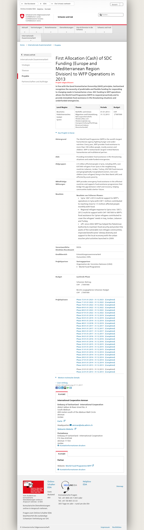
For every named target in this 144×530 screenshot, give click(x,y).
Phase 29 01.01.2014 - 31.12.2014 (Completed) (95, 355)
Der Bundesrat (30, 4)
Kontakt (60, 394)
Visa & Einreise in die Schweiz (85, 29)
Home (22, 45)
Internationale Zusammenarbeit (30, 38)
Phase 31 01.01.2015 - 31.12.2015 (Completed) (95, 349)
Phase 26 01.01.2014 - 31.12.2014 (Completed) (95, 362)
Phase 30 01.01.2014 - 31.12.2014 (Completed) (95, 352)
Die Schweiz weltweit (62, 4)
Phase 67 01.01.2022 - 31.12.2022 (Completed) (95, 313)
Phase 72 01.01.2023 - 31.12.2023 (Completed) (95, 300)
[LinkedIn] (62, 387)
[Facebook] (57, 387)
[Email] (70, 387)
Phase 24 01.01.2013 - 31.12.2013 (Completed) (95, 365)
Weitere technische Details (68, 378)
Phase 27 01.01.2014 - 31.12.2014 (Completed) (95, 360)
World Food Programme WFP (80, 466)
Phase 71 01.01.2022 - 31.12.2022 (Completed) (95, 302)
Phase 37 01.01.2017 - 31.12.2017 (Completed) (95, 334)
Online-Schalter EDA (51, 484)
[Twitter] (59, 387)
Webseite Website (66, 429)
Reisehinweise (51, 29)
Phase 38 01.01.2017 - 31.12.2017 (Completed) (95, 331)
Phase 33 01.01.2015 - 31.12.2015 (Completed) (95, 344)
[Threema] (65, 387)
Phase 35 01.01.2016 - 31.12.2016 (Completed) (95, 339)
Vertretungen (36, 29)
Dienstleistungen (66, 29)
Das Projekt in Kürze (65, 133)
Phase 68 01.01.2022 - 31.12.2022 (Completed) (95, 310)
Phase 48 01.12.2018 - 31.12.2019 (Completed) (95, 323)
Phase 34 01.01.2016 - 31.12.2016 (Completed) (95, 341)
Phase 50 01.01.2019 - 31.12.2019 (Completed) (95, 318)
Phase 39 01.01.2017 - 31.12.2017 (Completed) (95, 328)
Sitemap (119, 486)
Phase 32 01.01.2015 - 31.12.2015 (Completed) (95, 347)
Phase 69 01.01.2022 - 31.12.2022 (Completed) (95, 307)
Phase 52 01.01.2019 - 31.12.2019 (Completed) (95, 315)
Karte (61, 421)
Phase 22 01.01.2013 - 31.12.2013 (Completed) (95, 372)
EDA (44, 4)
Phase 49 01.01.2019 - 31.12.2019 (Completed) (95, 320)
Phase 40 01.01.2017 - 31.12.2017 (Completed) (95, 326)
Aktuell (24, 29)
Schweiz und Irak (104, 29)
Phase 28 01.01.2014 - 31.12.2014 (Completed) (95, 357)
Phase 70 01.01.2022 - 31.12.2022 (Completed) (95, 305)
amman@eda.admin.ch (82, 425)
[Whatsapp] (68, 387)
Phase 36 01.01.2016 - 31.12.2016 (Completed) (95, 336)
